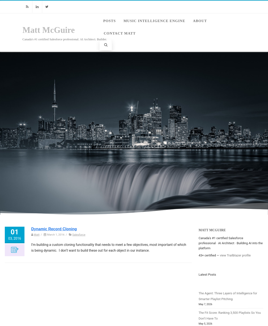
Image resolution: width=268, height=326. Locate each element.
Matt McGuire (49, 30)
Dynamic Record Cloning (54, 229)
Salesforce (78, 234)
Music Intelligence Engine (154, 21)
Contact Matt (120, 33)
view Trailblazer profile (235, 255)
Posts (109, 21)
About (200, 21)
